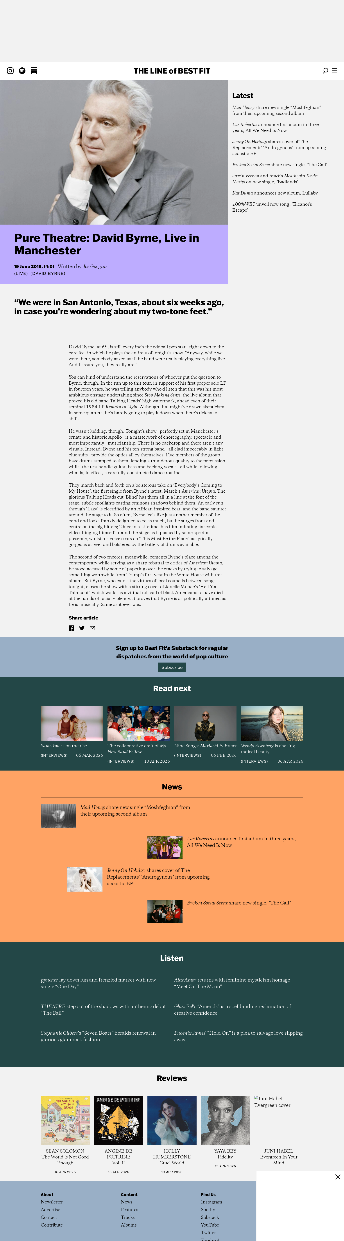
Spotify (208, 1210)
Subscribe (172, 667)
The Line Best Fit (172, 70)
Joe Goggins (95, 266)
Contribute (52, 1225)
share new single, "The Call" (279, 165)
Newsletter (52, 1202)
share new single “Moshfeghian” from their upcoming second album (276, 111)
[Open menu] (334, 70)
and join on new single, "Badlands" (275, 179)
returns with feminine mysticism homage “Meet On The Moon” (232, 983)
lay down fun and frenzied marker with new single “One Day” (98, 983)
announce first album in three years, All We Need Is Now (275, 128)
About (47, 1194)
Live (21, 273)
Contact (49, 1218)
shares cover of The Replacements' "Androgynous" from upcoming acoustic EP (279, 148)
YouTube (210, 1225)
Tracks (128, 1218)
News (126, 1202)
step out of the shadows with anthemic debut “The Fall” (103, 1010)
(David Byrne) (47, 273)
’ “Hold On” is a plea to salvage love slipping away (238, 1036)
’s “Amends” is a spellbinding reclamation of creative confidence (232, 1010)
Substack (210, 1218)
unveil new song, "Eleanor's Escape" (272, 207)
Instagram (211, 1202)
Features (129, 1210)
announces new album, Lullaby (275, 193)
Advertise (50, 1210)
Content (129, 1194)
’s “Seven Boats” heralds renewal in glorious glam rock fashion (98, 1036)
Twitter (208, 1233)
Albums (129, 1225)
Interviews (54, 755)
